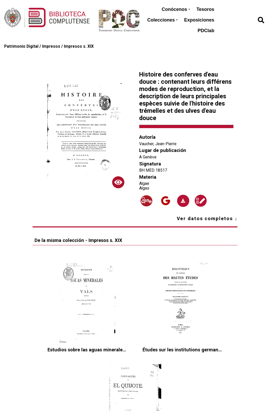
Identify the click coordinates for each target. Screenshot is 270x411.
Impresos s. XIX (79, 46)
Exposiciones (199, 20)
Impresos (51, 46)
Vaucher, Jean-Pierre (158, 144)
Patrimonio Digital (21, 46)
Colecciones (162, 20)
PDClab (206, 30)
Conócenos (176, 9)
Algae (144, 183)
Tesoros (205, 9)
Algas (144, 188)
